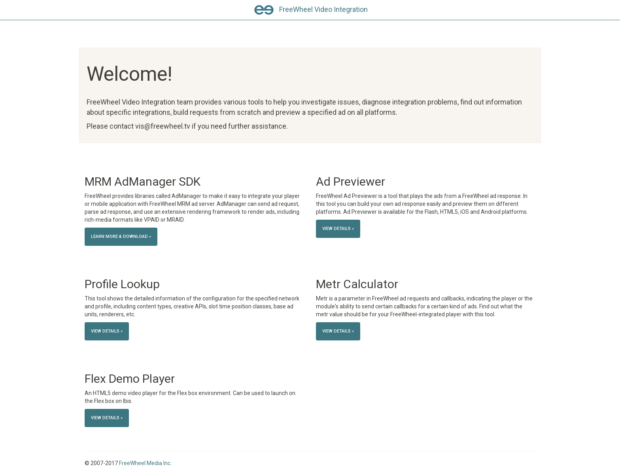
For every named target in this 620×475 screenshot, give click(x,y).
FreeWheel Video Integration (323, 9)
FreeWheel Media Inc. (145, 463)
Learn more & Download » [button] (121, 236)
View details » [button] (338, 228)
